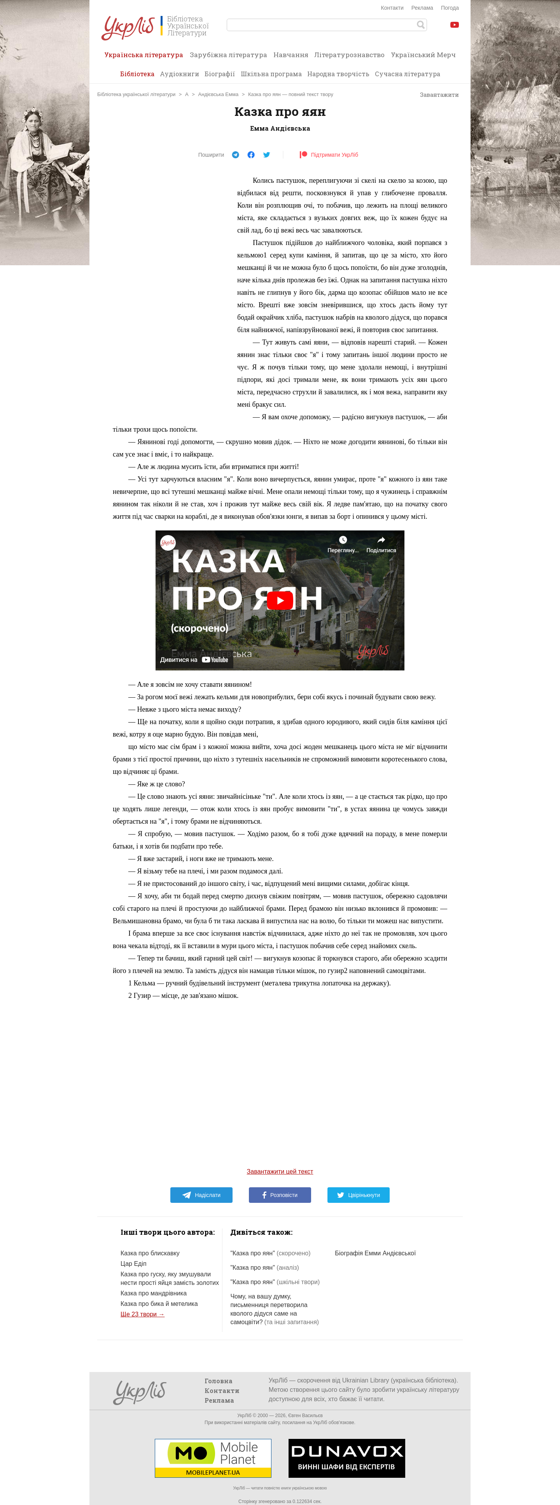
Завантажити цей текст (280, 1171)
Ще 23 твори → (142, 1314)
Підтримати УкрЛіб (328, 155)
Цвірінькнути (358, 1195)
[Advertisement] (171, 291)
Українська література (143, 57)
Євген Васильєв (305, 1415)
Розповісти (280, 1195)
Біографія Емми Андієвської (375, 1253)
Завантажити (436, 94)
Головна (219, 1381)
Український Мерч (423, 54)
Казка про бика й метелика (159, 1303)
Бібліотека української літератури (136, 94)
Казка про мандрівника (154, 1293)
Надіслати (201, 1195)
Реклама (422, 7)
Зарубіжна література (228, 54)
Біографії (220, 74)
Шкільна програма (271, 74)
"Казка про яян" (270, 1253)
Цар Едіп (134, 1263)
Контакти (392, 7)
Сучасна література (407, 74)
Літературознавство (349, 54)
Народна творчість (338, 74)
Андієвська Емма (218, 94)
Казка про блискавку (150, 1253)
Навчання (290, 54)
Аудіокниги (179, 74)
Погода (450, 7)
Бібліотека (137, 74)
